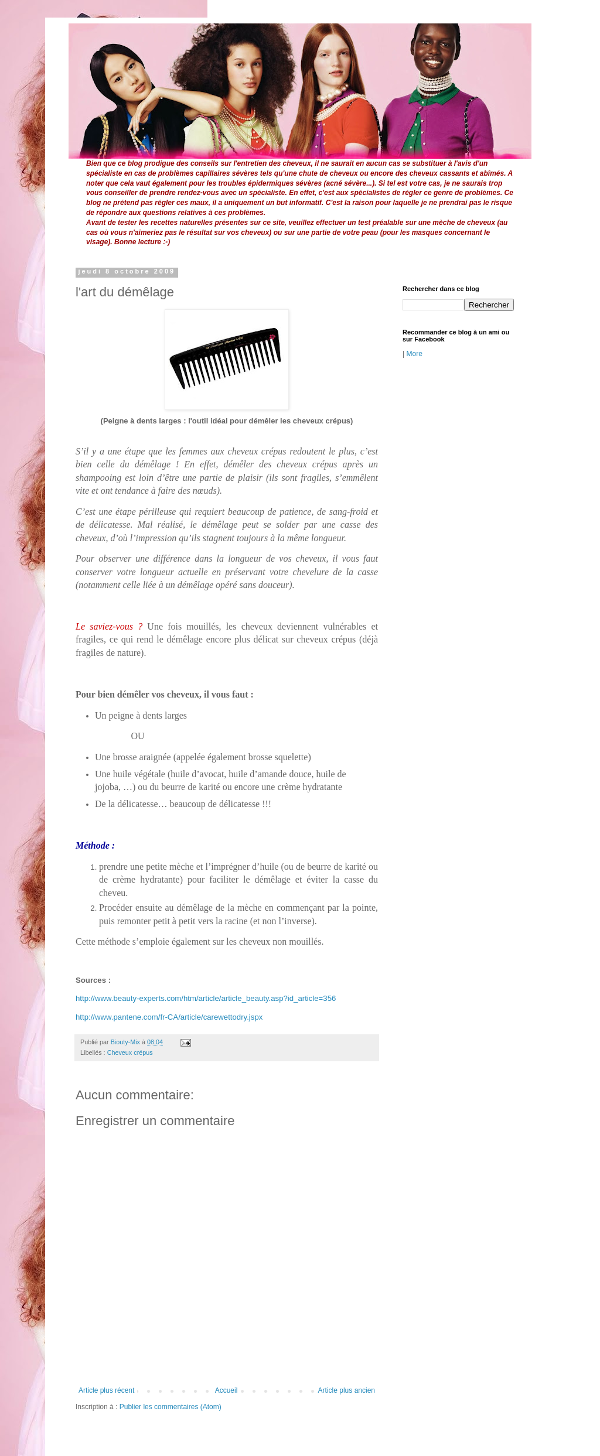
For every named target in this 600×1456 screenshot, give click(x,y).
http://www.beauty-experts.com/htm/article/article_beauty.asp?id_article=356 (206, 998)
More (414, 354)
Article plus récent (106, 1390)
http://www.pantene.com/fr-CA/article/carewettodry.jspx (169, 1017)
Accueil (226, 1390)
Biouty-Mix (126, 1041)
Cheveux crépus (130, 1052)
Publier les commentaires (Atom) (170, 1407)
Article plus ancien (346, 1390)
